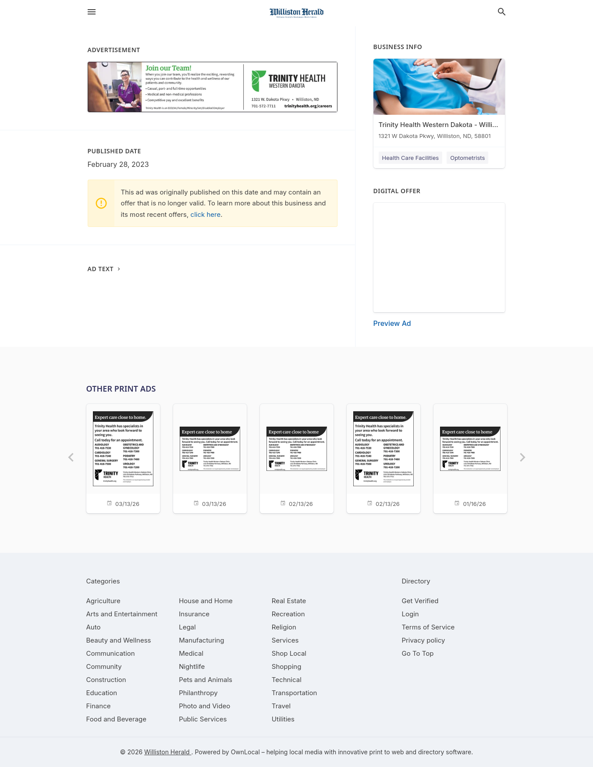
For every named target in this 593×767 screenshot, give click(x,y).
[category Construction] (106, 679)
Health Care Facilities (410, 157)
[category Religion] (284, 627)
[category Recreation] (288, 614)
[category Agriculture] (103, 601)
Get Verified (420, 601)
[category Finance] (98, 706)
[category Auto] (93, 627)
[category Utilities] (283, 719)
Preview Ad (392, 323)
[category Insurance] (194, 614)
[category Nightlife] (192, 666)
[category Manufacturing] (201, 640)
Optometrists (467, 157)
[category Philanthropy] (198, 693)
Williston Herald (167, 752)
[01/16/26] (470, 458)
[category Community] (104, 666)
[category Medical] (191, 653)
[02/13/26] (296, 458)
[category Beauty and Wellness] (118, 640)
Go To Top (418, 653)
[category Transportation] (294, 693)
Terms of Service (428, 627)
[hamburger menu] (91, 12)
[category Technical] (287, 679)
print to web (386, 752)
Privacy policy (423, 640)
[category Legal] (187, 627)
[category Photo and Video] (204, 706)
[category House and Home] (206, 601)
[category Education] (101, 693)
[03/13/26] (123, 458)
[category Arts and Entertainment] (122, 614)
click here (206, 214)
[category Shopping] (287, 666)
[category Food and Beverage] (116, 719)
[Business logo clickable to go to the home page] (297, 13)
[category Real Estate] (289, 601)
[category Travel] (281, 706)
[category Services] (285, 640)
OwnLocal (245, 752)
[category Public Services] (203, 719)
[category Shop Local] (289, 653)
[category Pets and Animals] (205, 679)
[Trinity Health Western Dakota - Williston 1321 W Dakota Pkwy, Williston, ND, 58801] (439, 101)
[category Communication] (110, 653)
